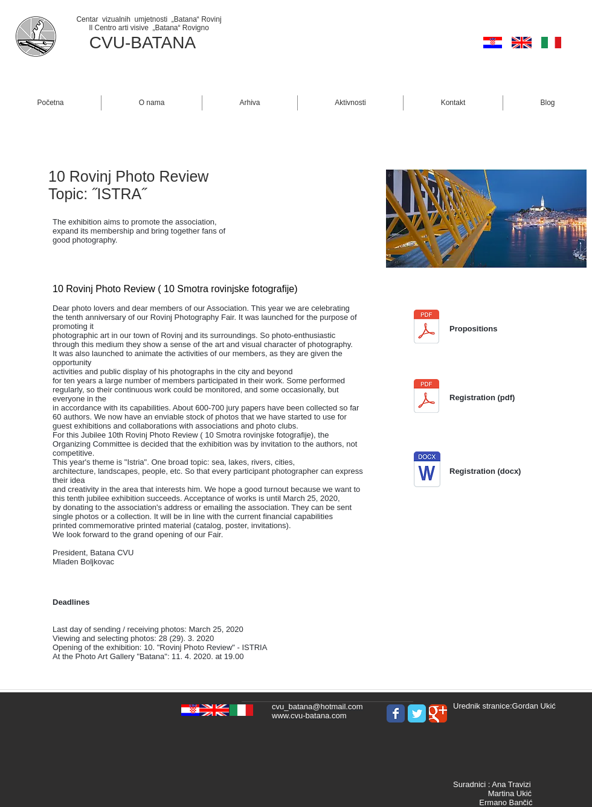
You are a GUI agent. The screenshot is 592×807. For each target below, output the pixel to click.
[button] (151, 102)
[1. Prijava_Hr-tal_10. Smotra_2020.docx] (427, 471)
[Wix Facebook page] (396, 713)
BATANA (163, 42)
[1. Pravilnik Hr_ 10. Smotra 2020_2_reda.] (426, 328)
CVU (107, 42)
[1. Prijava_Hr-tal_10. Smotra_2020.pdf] (426, 397)
